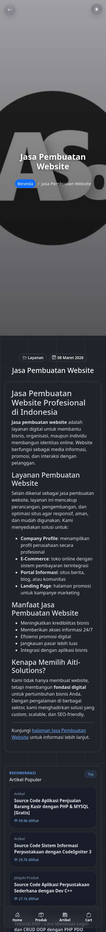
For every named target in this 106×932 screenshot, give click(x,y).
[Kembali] (10, 10)
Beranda (25, 183)
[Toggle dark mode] (97, 9)
